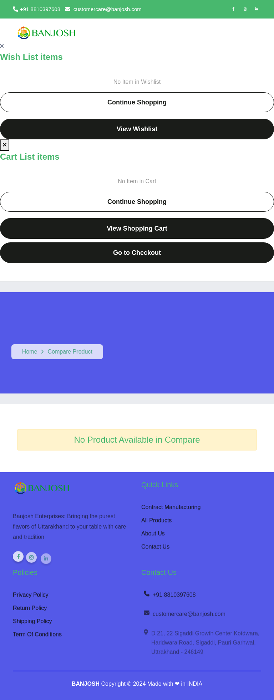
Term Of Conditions (37, 637)
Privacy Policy (31, 597)
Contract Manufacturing (171, 509)
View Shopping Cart (137, 228)
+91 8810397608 (169, 597)
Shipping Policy (32, 624)
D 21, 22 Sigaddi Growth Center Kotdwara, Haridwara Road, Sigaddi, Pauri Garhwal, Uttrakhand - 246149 (201, 646)
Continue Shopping (137, 102)
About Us (153, 536)
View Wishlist (137, 129)
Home (27, 352)
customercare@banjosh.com (184, 617)
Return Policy (30, 610)
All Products (156, 523)
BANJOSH (86, 684)
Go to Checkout (137, 252)
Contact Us (155, 549)
